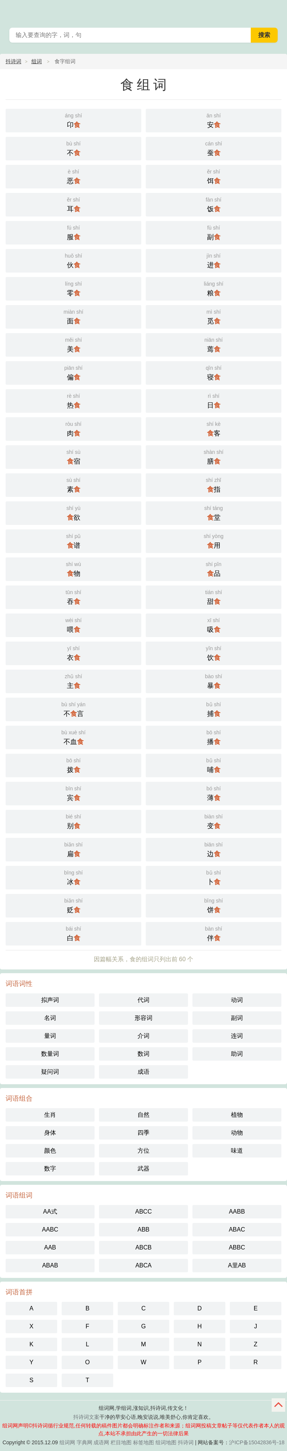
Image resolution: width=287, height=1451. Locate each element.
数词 (143, 1054)
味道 (237, 1150)
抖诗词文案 (86, 1417)
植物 (237, 1115)
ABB (143, 1229)
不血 (73, 737)
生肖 (50, 1115)
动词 (237, 1000)
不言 (73, 708)
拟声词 (50, 1000)
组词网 (67, 1442)
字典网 (84, 1442)
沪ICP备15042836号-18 (256, 1442)
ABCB (143, 1247)
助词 (237, 1054)
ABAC (237, 1229)
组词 (36, 61)
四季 (143, 1132)
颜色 (50, 1150)
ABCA (143, 1265)
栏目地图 (121, 1442)
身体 (50, 1132)
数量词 (50, 1054)
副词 (237, 1018)
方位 (143, 1150)
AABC (50, 1229)
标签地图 (143, 1442)
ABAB (50, 1265)
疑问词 (50, 1072)
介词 (143, 1036)
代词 (143, 1000)
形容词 (143, 1018)
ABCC (143, 1211)
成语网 (101, 1442)
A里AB (237, 1265)
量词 (50, 1036)
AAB (50, 1247)
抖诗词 (13, 61)
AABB (237, 1211)
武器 (143, 1168)
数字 (50, 1168)
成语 (143, 1072)
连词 (237, 1036)
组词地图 (165, 1442)
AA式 (50, 1211)
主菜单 (276, 11)
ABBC (237, 1247)
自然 (143, 1115)
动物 (237, 1132)
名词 (50, 1018)
